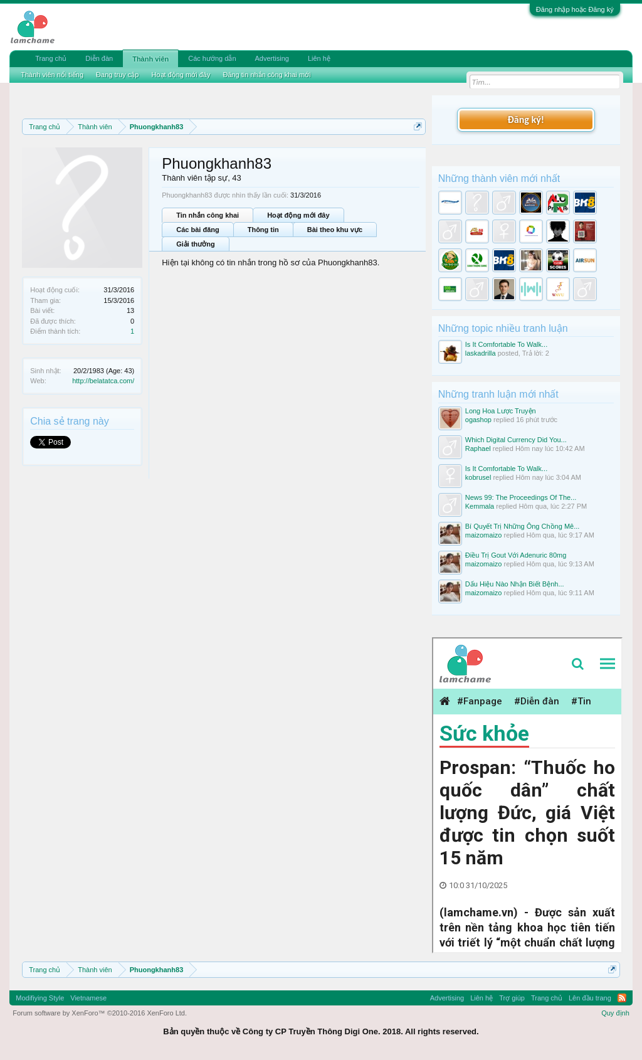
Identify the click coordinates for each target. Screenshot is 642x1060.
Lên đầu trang (590, 998)
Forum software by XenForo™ (100, 1013)
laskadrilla (480, 353)
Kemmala (479, 506)
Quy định (615, 1013)
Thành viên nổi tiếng (52, 74)
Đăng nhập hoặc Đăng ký (575, 9)
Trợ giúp (512, 998)
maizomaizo (483, 535)
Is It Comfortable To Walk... (506, 344)
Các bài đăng (197, 229)
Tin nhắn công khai (207, 215)
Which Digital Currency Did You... (516, 439)
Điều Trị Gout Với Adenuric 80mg (516, 555)
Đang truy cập (117, 74)
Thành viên (150, 59)
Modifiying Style (40, 998)
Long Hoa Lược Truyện (500, 411)
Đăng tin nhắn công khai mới (266, 74)
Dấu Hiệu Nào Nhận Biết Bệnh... (514, 584)
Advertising (272, 58)
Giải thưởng (195, 244)
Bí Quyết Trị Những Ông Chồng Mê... (522, 526)
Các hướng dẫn (212, 58)
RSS (622, 998)
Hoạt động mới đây (298, 215)
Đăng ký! (526, 119)
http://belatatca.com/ (103, 380)
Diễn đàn (99, 58)
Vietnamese (88, 998)
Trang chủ (50, 58)
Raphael (478, 448)
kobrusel (478, 477)
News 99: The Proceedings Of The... (521, 497)
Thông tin (263, 229)
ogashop (478, 419)
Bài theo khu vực (334, 229)
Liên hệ (319, 58)
